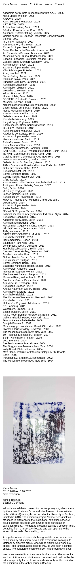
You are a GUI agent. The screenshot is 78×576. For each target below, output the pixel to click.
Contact (59, 4)
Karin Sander (10, 4)
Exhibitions (36, 4)
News (24, 4)
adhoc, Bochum (11, 499)
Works (48, 4)
